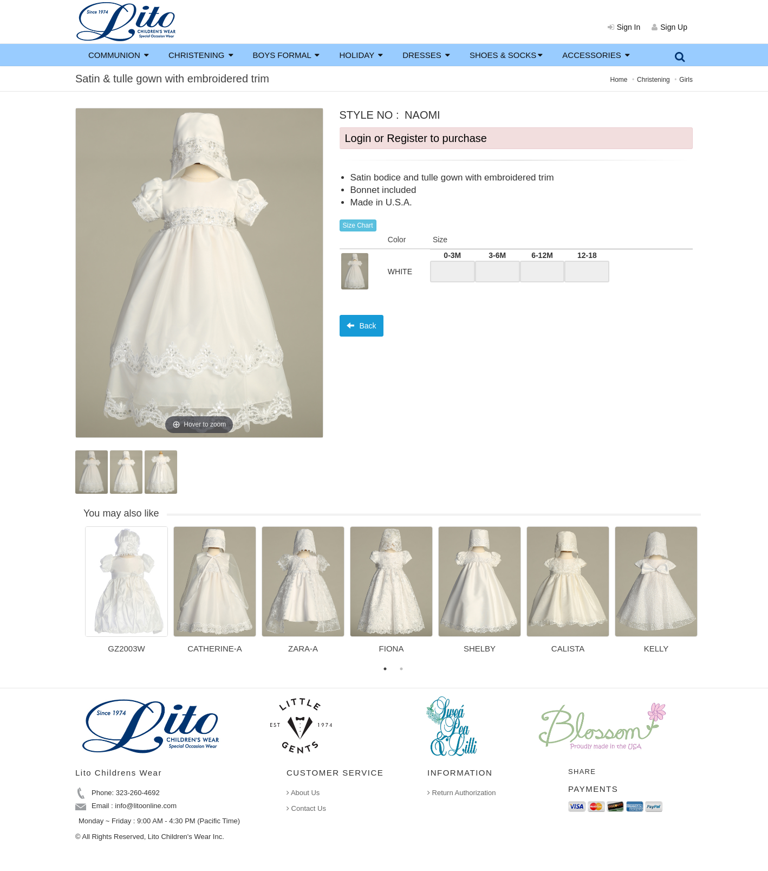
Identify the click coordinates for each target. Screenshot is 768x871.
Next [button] (709, 596)
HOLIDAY (361, 55)
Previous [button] (76, 596)
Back (361, 325)
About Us (303, 793)
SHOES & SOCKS (506, 55)
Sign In (624, 27)
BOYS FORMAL (286, 55)
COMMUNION (118, 55)
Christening (653, 79)
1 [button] (385, 668)
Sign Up (669, 27)
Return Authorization (461, 793)
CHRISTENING (200, 55)
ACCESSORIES (596, 55)
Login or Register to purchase (416, 138)
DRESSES (426, 55)
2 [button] (401, 668)
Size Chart (358, 225)
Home (619, 79)
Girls (686, 79)
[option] (126, 593)
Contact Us (306, 808)
